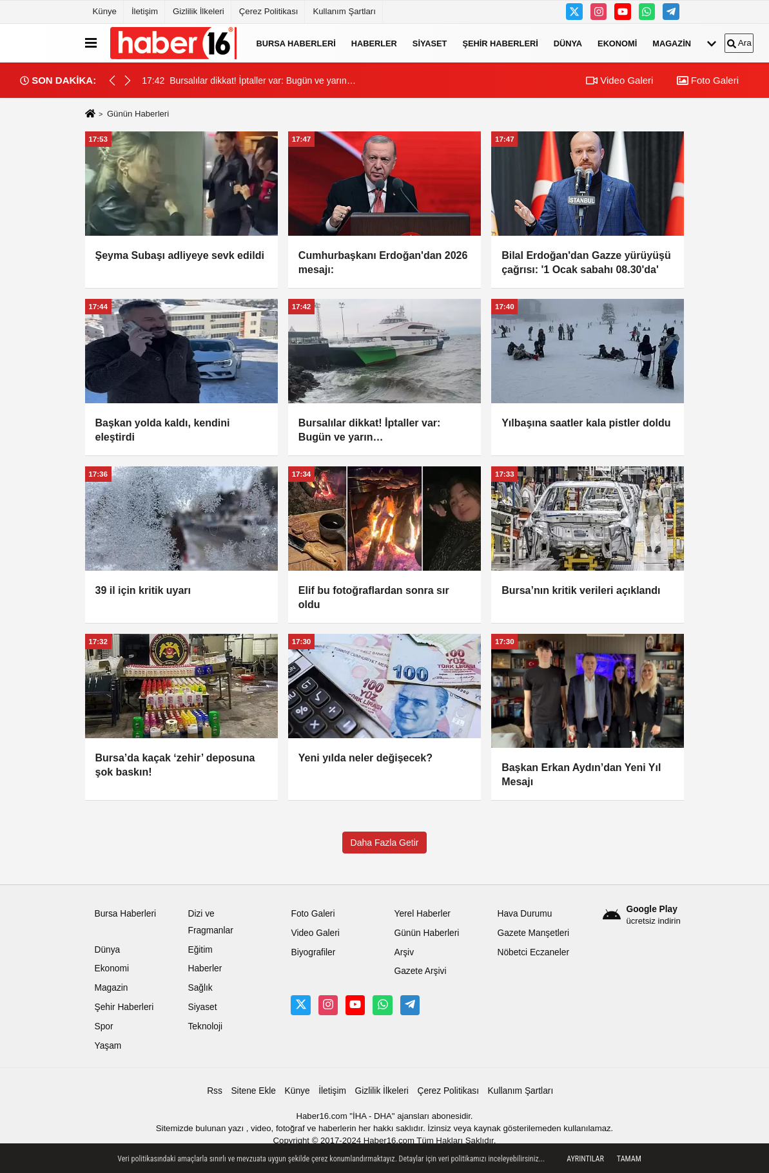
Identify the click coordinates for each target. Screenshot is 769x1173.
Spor (104, 1026)
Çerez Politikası (268, 11)
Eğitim (200, 950)
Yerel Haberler (422, 914)
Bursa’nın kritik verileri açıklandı (580, 590)
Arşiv (404, 952)
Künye (105, 11)
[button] (127, 80)
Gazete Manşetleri (533, 933)
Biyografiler (313, 952)
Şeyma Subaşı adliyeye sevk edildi (179, 255)
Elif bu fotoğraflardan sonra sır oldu (373, 597)
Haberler (374, 43)
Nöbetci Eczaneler (533, 952)
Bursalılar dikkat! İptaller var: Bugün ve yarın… (369, 430)
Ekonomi (617, 43)
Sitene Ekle (253, 1091)
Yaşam (108, 1046)
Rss (214, 1091)
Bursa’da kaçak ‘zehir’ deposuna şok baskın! (175, 764)
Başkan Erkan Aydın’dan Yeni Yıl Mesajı (581, 774)
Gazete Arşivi (420, 971)
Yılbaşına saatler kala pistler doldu (585, 422)
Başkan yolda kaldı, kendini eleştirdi (162, 430)
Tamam (629, 1158)
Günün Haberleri (426, 933)
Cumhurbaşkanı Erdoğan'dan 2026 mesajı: (383, 262)
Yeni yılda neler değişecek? (365, 757)
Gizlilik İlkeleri (198, 11)
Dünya (568, 43)
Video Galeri (619, 80)
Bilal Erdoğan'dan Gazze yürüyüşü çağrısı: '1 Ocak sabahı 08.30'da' (586, 262)
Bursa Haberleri (296, 43)
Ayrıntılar (585, 1158)
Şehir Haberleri (500, 43)
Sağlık (200, 988)
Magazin (671, 43)
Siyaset (430, 43)
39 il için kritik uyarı (143, 590)
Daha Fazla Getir (385, 842)
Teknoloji (205, 1026)
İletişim (144, 11)
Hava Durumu (524, 914)
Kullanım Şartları (344, 11)
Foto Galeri (708, 80)
